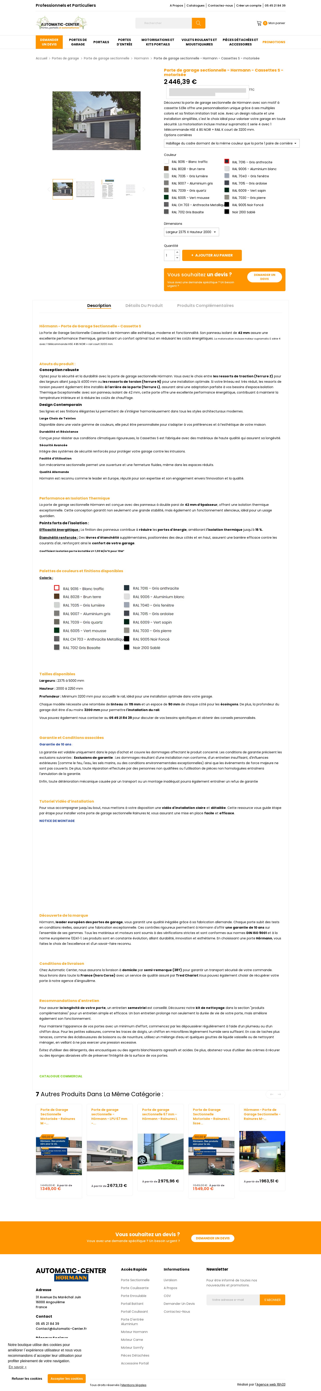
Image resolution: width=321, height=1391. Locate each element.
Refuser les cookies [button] (27, 1378)
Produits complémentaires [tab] (205, 305)
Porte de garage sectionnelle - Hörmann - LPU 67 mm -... (109, 1116)
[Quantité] (169, 255)
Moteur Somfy (132, 1347)
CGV (167, 1296)
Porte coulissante (135, 1288)
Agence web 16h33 (270, 1384)
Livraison (170, 1280)
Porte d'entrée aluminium (132, 1321)
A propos (170, 1288)
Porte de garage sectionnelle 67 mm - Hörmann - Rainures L (159, 1114)
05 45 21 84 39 (275, 5)
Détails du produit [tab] (144, 305)
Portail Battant (132, 1303)
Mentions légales (133, 1385)
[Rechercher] (170, 23)
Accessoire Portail (135, 1363)
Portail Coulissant (134, 1311)
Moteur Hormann (134, 1332)
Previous (48, 189)
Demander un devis (264, 277)
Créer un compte (248, 5)
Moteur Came (132, 1339)
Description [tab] (99, 305)
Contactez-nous (220, 5)
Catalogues (195, 5)
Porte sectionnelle (135, 1280)
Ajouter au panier (214, 255)
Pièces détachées (135, 1355)
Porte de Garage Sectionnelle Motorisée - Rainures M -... (57, 1116)
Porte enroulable (133, 1296)
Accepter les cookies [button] (67, 1378)
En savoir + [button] (18, 1367)
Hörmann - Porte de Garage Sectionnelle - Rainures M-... (262, 1114)
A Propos (176, 5)
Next (144, 189)
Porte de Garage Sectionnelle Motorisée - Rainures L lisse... (211, 1116)
